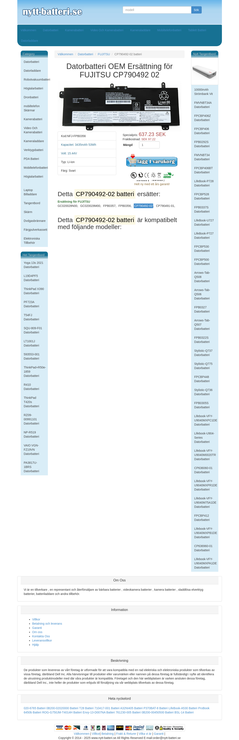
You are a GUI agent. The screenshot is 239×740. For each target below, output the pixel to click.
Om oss (37, 632)
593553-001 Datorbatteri (32, 356)
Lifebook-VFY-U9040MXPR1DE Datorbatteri (205, 485)
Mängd (127, 145)
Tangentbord (32, 203)
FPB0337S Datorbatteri (202, 209)
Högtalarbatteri (33, 88)
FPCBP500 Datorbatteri (202, 262)
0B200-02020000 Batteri (62, 708)
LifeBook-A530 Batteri (183, 708)
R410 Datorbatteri (31, 387)
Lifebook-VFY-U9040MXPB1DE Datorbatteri (205, 533)
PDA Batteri (31, 158)
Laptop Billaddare (30, 192)
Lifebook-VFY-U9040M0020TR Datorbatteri (205, 455)
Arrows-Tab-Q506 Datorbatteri (202, 294)
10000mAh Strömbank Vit (203, 92)
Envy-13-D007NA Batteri (99, 712)
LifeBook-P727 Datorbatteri (204, 235)
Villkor (36, 619)
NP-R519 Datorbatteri (31, 434)
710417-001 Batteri (107, 708)
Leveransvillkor (42, 640)
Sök (196, 10)
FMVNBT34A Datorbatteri (203, 105)
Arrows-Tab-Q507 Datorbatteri (202, 324)
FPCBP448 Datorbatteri (202, 379)
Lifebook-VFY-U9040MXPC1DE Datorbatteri (205, 420)
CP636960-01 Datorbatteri (203, 548)
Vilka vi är (145, 733)
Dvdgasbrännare (35, 220)
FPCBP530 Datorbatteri (202, 248)
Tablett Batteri (197, 30)
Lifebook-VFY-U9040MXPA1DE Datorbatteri (205, 563)
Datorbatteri (50, 30)
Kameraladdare (140, 30)
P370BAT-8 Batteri (155, 708)
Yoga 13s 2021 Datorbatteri (33, 265)
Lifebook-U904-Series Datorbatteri (204, 437)
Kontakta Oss (41, 636)
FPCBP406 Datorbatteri (202, 131)
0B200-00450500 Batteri (158, 712)
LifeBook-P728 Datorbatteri (204, 183)
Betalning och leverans (47, 623)
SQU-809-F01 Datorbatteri (33, 330)
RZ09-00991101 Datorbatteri (31, 419)
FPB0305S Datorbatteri (202, 405)
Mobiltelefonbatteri (169, 30)
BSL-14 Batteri (184, 712)
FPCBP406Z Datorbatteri (202, 118)
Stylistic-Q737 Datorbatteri (203, 353)
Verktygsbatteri (33, 150)
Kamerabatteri (74, 30)
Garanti (37, 627)
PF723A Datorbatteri (31, 304)
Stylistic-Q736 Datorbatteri (203, 392)
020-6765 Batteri (35, 708)
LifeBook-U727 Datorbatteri (204, 222)
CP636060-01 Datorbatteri (203, 470)
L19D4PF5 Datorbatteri (31, 278)
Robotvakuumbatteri (36, 79)
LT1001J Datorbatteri (31, 343)
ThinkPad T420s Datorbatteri (31, 402)
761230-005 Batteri (128, 712)
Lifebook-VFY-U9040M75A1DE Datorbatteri (205, 502)
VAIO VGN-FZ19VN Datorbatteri (31, 450)
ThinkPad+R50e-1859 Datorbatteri (35, 371)
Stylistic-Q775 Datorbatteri (203, 366)
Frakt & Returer (126, 733)
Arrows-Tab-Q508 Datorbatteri (202, 277)
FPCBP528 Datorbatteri (202, 196)
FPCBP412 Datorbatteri (202, 518)
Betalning (107, 733)
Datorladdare (29, 40)
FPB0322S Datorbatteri (202, 340)
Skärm (28, 212)
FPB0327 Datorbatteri (202, 309)
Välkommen (28, 30)
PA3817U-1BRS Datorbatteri (31, 467)
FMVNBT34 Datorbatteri (202, 157)
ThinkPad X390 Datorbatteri (34, 291)
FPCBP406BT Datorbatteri (203, 170)
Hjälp (35, 644)
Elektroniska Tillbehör (32, 240)
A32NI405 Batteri (131, 708)
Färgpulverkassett (35, 229)
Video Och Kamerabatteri (107, 30)
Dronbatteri (31, 97)
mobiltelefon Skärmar (32, 108)
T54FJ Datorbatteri (31, 317)
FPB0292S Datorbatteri (202, 144)
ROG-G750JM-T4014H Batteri (62, 712)
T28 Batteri (86, 708)
